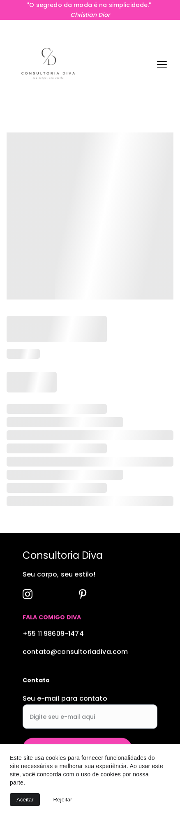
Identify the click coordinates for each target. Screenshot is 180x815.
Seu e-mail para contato (65, 704)
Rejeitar (62, 799)
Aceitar (24, 799)
